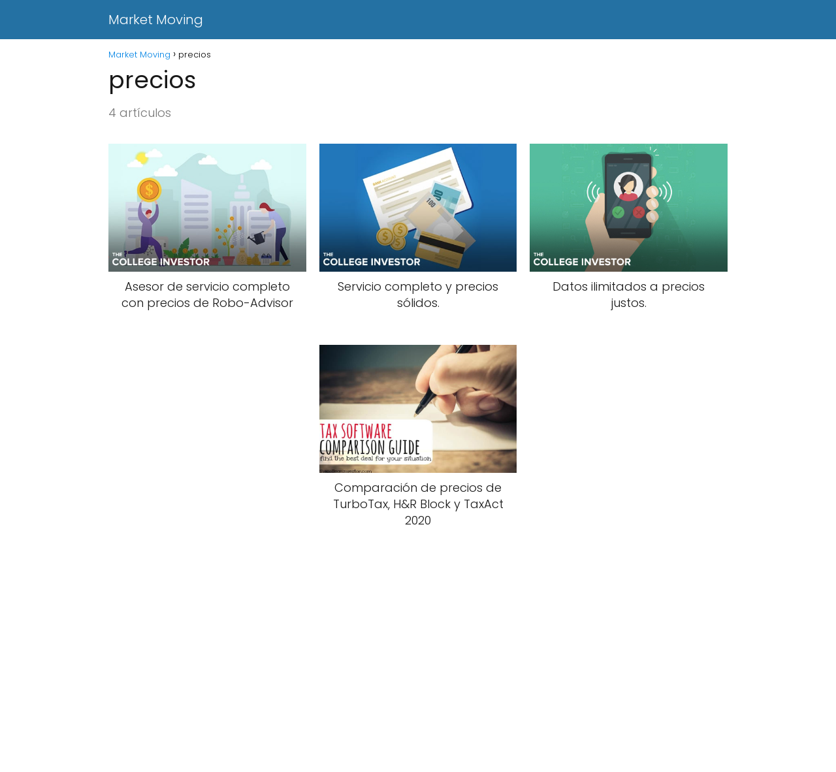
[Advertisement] (392, 675)
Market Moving (155, 19)
